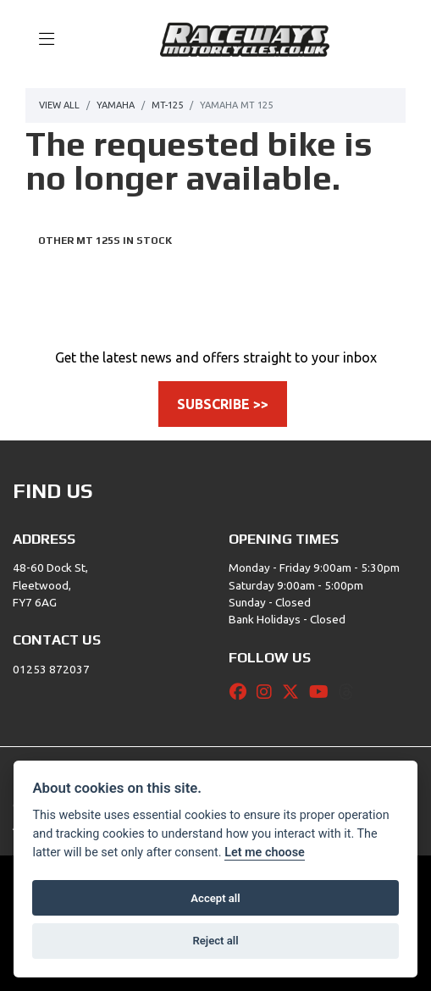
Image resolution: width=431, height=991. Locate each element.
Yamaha (116, 105)
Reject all (215, 940)
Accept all (215, 898)
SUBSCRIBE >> (222, 404)
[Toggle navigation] (39, 40)
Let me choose (264, 852)
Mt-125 (167, 105)
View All (59, 105)
